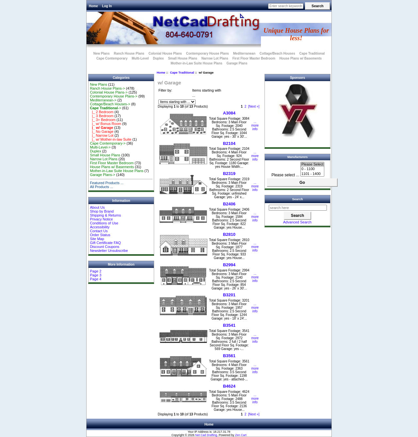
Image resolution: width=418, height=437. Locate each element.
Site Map (97, 239)
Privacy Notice (101, 219)
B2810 (229, 234)
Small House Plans (182, 58)
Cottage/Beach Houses (277, 53)
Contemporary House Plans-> (113, 96)
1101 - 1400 (312, 174)
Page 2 (95, 271)
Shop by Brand (102, 211)
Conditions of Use (104, 223)
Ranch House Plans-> (107, 88)
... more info (255, 125)
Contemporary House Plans (207, 53)
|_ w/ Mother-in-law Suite (110, 139)
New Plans (101, 53)
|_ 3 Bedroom (101, 116)
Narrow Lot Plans (214, 58)
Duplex (158, 58)
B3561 (229, 355)
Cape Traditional (182, 72)
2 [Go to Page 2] (246, 106)
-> (105, 108)
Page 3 (95, 275)
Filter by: (165, 90)
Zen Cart (241, 435)
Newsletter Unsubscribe (109, 251)
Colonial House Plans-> (108, 92)
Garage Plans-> (102, 175)
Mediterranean (244, 53)
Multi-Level (140, 58)
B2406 (229, 203)
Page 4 (95, 279)
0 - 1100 (312, 169)
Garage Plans (237, 63)
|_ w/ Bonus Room (105, 124)
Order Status (100, 235)
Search (297, 199)
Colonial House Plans (165, 53)
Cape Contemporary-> (107, 143)
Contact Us (98, 231)
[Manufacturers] (312, 169)
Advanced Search (297, 222)
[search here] (298, 208)
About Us (97, 207)
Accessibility (99, 227)
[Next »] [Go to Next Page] (253, 106)
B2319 (229, 173)
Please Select (312, 164)
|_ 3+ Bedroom (102, 120)
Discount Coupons (104, 247)
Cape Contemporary (112, 58)
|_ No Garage (101, 131)
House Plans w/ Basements (301, 58)
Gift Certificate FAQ (105, 243)
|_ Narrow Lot (101, 135)
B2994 (229, 264)
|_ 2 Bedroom (101, 112)
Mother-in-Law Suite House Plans (196, 63)
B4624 (229, 386)
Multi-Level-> (100, 147)
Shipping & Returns (105, 215)
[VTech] (297, 140)
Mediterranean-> (103, 100)
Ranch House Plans (129, 53)
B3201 (229, 294)
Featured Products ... (106, 183)
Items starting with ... (206, 93)
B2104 (229, 143)
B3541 (229, 325)
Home (93, 6)
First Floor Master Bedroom (254, 58)
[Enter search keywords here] (285, 6)
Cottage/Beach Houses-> (110, 104)
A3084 (229, 113)
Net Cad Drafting (206, 435)
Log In (107, 6)
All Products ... (101, 187)
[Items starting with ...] (177, 101)
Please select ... (285, 175)
